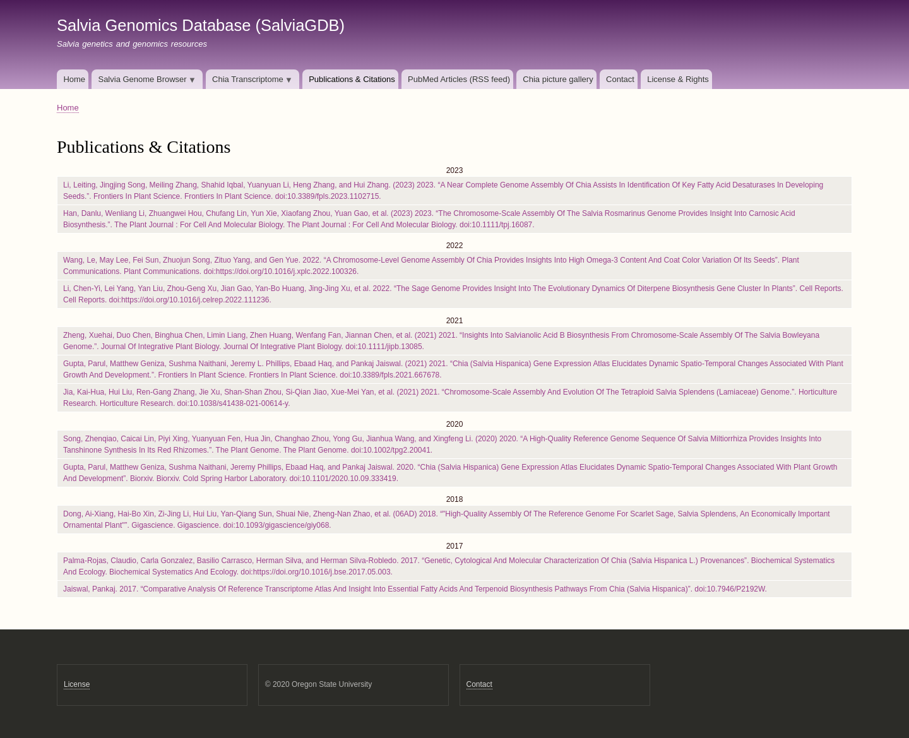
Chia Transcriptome (249, 81)
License (77, 684)
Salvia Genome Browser (144, 81)
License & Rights (678, 79)
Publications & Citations (352, 79)
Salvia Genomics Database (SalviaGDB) (201, 25)
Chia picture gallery (558, 79)
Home (74, 79)
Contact (620, 79)
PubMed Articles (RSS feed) (459, 79)
